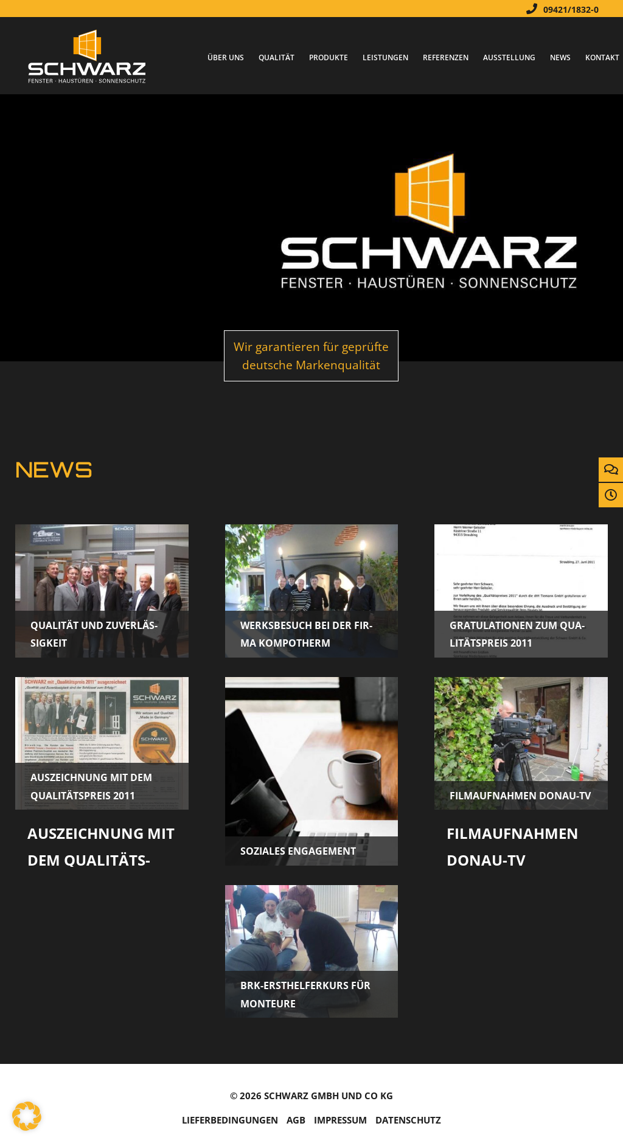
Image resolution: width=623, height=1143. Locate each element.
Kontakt (602, 57)
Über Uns (225, 57)
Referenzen (445, 57)
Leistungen (385, 57)
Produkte (328, 57)
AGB (296, 1120)
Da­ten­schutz (408, 1120)
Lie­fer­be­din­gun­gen (230, 1120)
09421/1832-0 (559, 8)
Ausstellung (509, 57)
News (560, 57)
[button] (27, 1116)
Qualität (276, 57)
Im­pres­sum (340, 1120)
